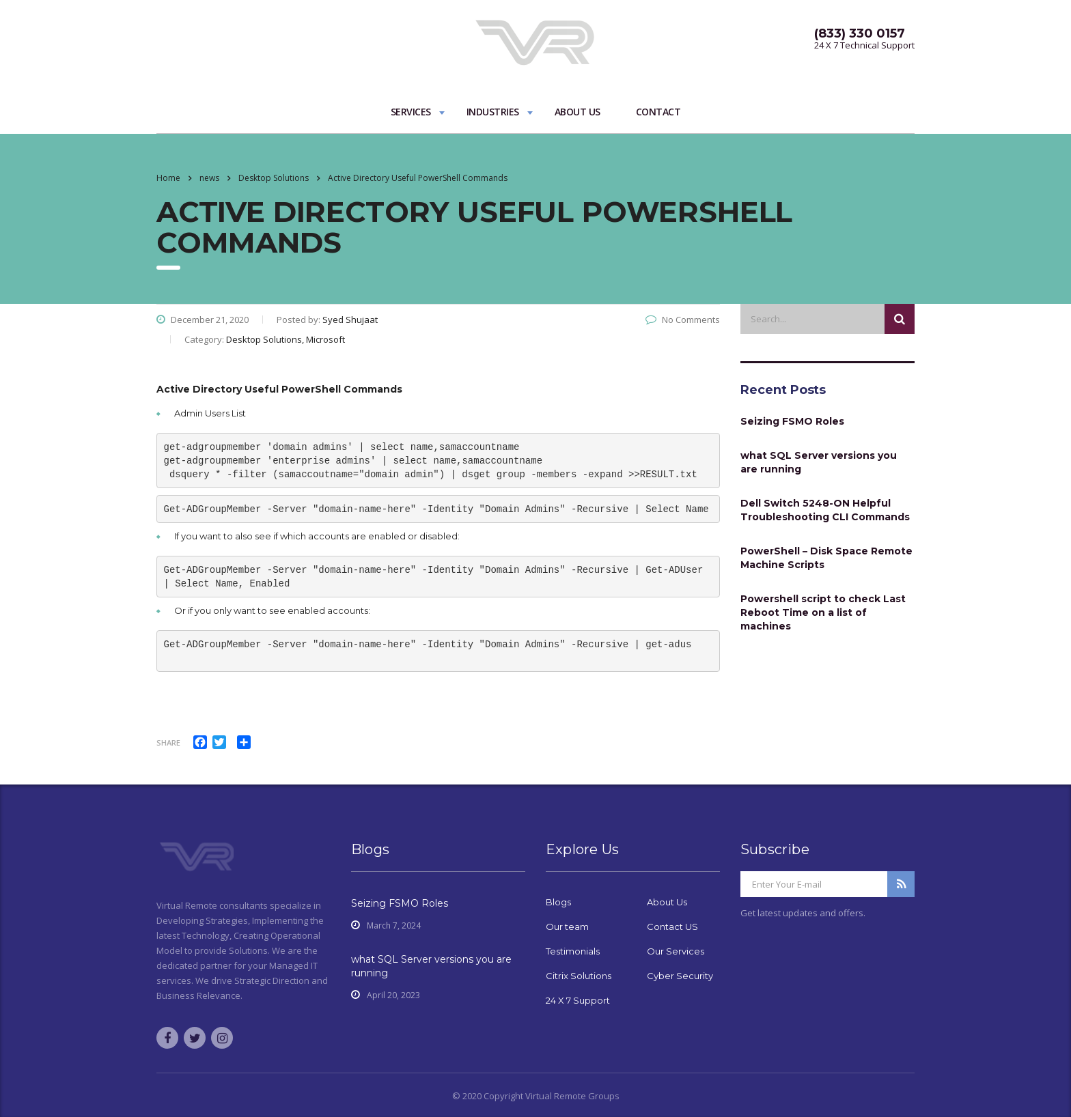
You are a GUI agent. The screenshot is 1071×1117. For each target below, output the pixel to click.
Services (411, 111)
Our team (567, 926)
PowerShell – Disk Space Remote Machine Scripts (826, 558)
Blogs (558, 901)
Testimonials (573, 951)
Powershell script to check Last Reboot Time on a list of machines (823, 612)
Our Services (675, 951)
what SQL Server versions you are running (818, 462)
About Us (577, 111)
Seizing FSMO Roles (792, 421)
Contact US (672, 926)
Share (168, 742)
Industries (493, 111)
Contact (658, 111)
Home (168, 178)
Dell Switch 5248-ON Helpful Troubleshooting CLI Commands (825, 510)
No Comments (682, 319)
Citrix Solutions (578, 975)
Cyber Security (680, 975)
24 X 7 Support (578, 1000)
